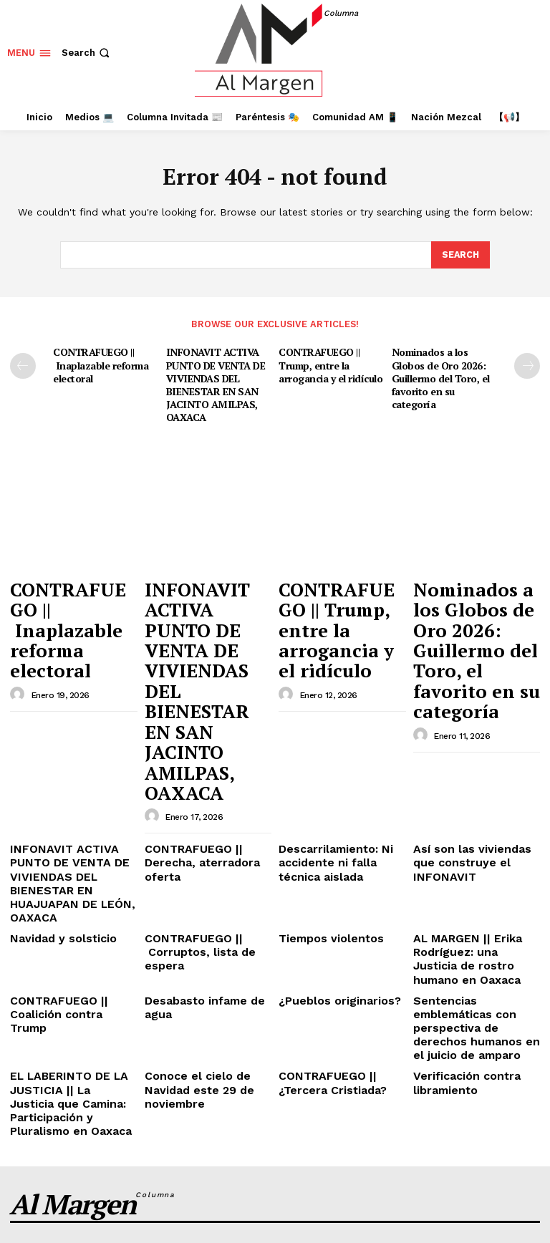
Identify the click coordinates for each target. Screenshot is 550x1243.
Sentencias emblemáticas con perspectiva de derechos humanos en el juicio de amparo (473, 817)
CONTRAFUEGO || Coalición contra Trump (65, 806)
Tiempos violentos (322, 760)
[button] (87, 53)
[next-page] (527, 365)
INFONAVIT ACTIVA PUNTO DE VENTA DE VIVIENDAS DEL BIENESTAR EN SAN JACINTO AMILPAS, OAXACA (213, 380)
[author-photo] (19, 626)
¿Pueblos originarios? (329, 800)
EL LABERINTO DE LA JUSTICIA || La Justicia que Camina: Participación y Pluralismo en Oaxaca (72, 870)
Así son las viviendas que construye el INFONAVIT (472, 703)
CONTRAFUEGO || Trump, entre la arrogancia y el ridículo (330, 363)
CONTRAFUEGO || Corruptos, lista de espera (207, 766)
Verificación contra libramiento (458, 859)
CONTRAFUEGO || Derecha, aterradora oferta (208, 703)
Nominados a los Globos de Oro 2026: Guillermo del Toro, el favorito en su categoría (440, 375)
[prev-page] (23, 365)
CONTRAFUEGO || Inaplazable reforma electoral (99, 363)
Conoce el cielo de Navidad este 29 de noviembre (190, 864)
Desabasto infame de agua (207, 800)
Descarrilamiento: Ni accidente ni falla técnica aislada (339, 708)
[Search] (460, 255)
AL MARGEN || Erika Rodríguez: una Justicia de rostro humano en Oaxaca (476, 771)
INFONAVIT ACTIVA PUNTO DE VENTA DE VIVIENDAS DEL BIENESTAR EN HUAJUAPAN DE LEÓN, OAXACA (73, 720)
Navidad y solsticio (55, 760)
